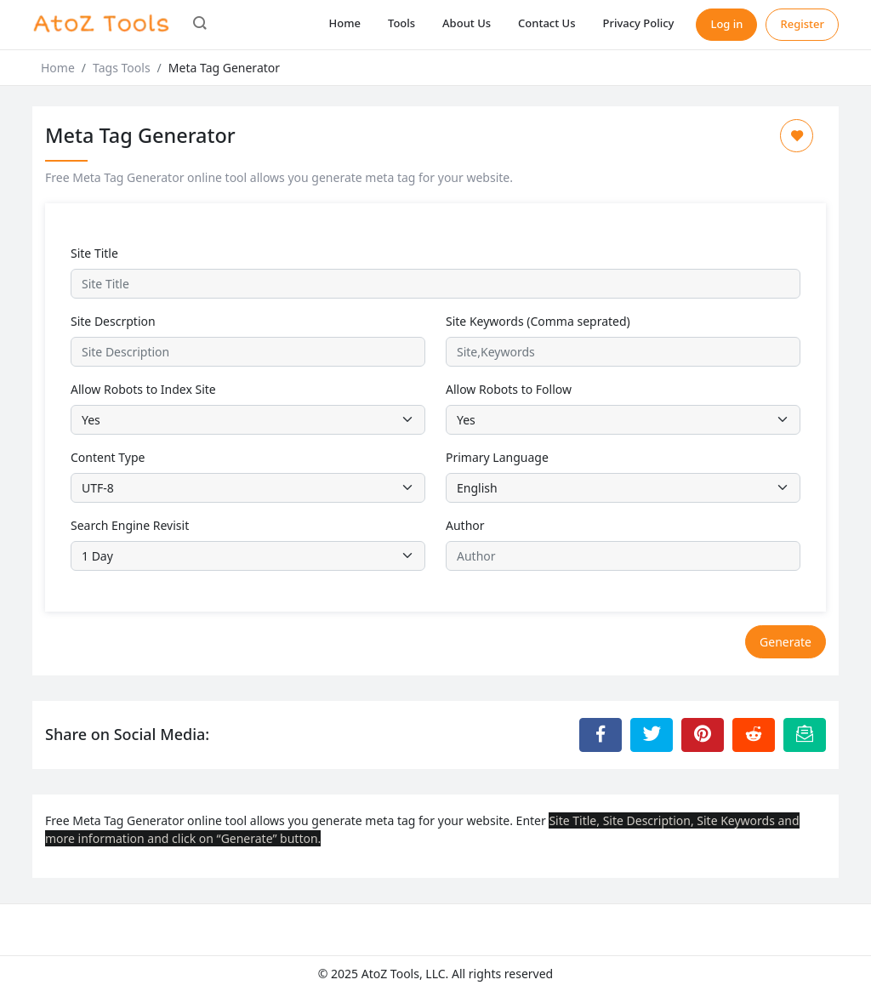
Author (465, 525)
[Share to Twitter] (651, 735)
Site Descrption (113, 321)
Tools (401, 23)
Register (802, 23)
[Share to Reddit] (753, 735)
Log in (726, 23)
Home (345, 23)
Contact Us (546, 23)
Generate (785, 642)
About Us (466, 23)
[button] (199, 24)
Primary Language (497, 457)
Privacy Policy (638, 23)
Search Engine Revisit (130, 525)
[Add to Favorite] (796, 135)
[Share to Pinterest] (702, 735)
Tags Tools (122, 68)
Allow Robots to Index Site (143, 389)
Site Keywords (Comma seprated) (538, 321)
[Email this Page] (804, 735)
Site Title (94, 253)
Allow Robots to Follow (509, 389)
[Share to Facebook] (600, 735)
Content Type (108, 457)
